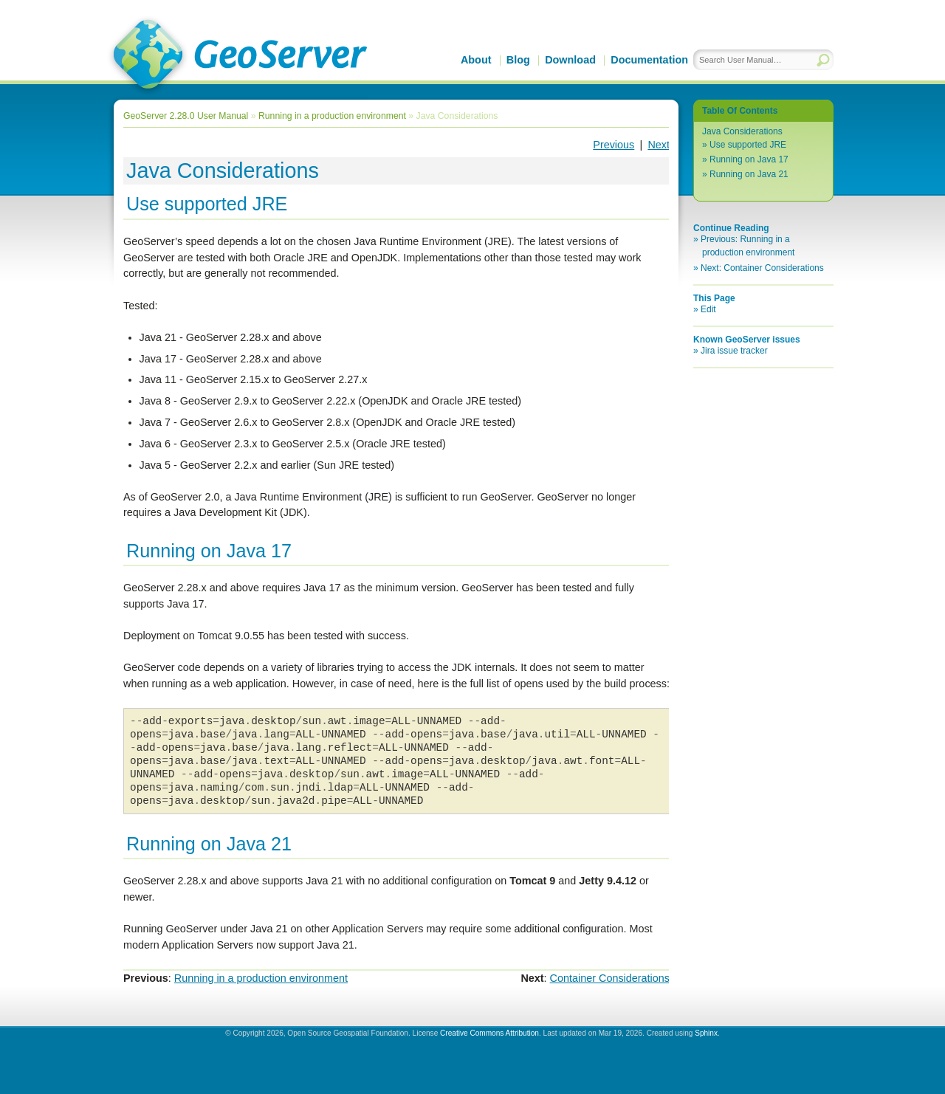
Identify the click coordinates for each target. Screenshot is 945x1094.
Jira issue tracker (734, 350)
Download (570, 60)
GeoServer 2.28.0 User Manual (185, 116)
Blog (518, 60)
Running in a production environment (332, 116)
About (476, 60)
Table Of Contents (739, 111)
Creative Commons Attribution (489, 1033)
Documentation (649, 60)
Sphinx (706, 1033)
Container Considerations (610, 978)
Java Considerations (742, 131)
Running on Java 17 (748, 159)
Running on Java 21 (748, 174)
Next (658, 145)
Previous (613, 145)
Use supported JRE (747, 145)
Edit (708, 309)
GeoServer (237, 56)
